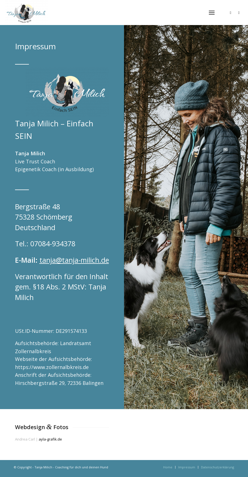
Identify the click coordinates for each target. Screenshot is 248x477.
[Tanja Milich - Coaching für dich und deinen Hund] (26, 12)
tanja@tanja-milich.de (74, 260)
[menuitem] (212, 12)
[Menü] (212, 12)
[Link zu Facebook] (239, 12)
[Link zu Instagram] (230, 12)
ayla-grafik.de (50, 439)
